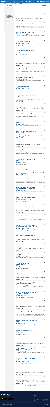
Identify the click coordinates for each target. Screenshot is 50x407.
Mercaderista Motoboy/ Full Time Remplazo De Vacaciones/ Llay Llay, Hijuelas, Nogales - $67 (25, 188)
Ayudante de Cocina (8, 15)
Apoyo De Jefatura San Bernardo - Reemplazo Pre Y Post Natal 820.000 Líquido (26, 273)
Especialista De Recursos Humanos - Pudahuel (25, 113)
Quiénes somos (36, 396)
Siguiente (35, 385)
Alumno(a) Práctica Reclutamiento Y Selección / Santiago (26, 96)
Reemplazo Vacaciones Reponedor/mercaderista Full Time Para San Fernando (26, 302)
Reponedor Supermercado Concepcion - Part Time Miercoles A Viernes (26, 368)
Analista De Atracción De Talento (22, 68)
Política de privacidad (46, 400)
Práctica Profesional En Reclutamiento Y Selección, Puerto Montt (26, 59)
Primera (25, 385)
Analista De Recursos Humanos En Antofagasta (26, 104)
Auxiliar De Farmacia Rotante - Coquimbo (24, 244)
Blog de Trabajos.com (37, 399)
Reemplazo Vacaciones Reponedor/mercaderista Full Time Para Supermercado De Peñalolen (26, 178)
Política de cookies (45, 399)
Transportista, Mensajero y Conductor (9, 17)
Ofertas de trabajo (6, 3)
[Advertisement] (28, 11)
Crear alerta (44, 5)
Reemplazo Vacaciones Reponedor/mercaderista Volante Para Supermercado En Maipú (26, 283)
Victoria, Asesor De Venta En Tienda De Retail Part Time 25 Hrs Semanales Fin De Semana (26, 339)
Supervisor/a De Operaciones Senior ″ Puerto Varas (26, 311)
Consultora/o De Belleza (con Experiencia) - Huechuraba (25, 254)
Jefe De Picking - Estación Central (23, 41)
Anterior (28, 385)
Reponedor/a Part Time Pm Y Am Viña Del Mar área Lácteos (26, 321)
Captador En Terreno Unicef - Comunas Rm (25, 23)
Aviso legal (44, 396)
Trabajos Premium (21, 1)
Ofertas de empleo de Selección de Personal (13, 3)
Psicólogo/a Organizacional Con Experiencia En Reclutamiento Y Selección (26, 132)
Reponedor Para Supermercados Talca (24, 330)
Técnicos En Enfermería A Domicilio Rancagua (25, 197)
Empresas (26, 1)
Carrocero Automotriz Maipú (21, 169)
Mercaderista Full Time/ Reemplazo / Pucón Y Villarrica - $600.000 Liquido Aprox (25, 349)
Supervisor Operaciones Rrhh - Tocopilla (24, 77)
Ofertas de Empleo (15, 1)
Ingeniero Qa (18, 122)
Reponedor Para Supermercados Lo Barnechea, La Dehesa (26, 359)
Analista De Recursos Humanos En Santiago (25, 50)
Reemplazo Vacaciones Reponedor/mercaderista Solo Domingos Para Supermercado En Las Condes (26, 226)
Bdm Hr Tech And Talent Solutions (23, 86)
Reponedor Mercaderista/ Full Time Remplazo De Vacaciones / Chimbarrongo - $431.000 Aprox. (26, 206)
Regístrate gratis (45, 1)
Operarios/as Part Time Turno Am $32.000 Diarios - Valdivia (26, 160)
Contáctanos (36, 400)
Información (36, 395)
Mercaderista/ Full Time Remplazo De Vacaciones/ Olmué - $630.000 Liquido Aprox (26, 293)
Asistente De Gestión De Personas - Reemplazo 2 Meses (26, 216)
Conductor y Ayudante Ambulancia (9, 16)
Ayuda (43, 395)
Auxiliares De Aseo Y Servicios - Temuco (24, 377)
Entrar (39, 1)
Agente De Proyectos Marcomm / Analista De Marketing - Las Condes (25, 264)
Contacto (30, 1)
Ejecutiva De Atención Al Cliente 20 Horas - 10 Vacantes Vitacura (25, 236)
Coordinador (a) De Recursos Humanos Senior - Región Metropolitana (26, 150)
